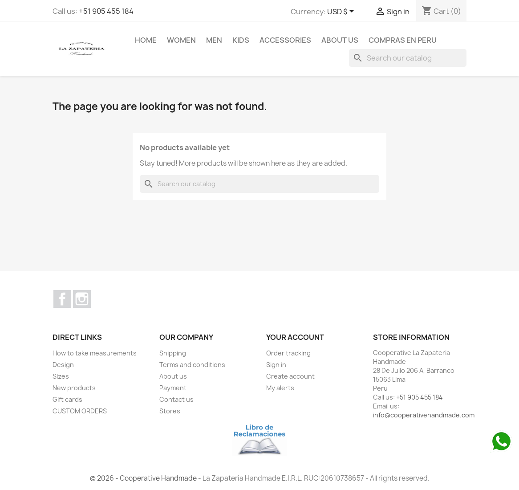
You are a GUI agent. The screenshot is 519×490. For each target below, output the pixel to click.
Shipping (172, 353)
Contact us (176, 399)
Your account (295, 337)
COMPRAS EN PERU (403, 40)
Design (63, 364)
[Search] (407, 58)
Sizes (61, 376)
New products (74, 388)
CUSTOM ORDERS (80, 411)
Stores (169, 411)
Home (146, 40)
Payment (173, 388)
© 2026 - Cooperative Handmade (144, 478)
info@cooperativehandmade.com (423, 415)
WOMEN (181, 40)
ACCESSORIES (285, 40)
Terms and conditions (192, 364)
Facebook (62, 299)
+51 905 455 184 (106, 11)
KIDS (240, 40)
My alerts (280, 388)
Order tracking (288, 353)
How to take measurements (95, 353)
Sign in (276, 364)
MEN (214, 40)
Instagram (82, 299)
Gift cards (67, 399)
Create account (290, 376)
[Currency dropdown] (342, 12)
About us (339, 40)
